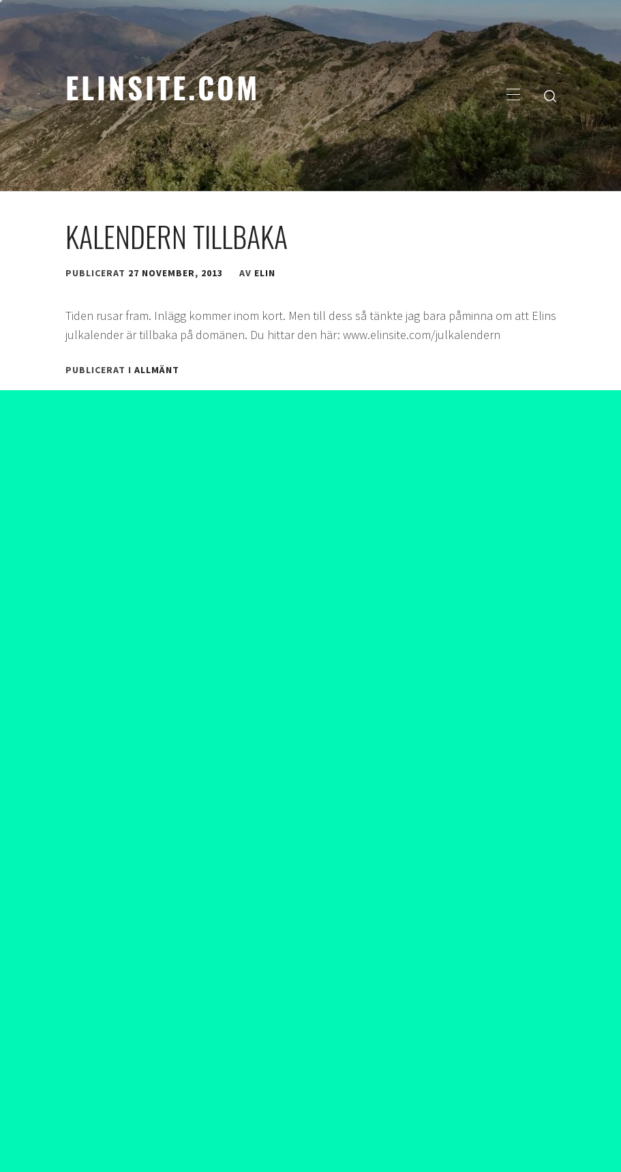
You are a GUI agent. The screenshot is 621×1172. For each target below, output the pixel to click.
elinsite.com (162, 86)
